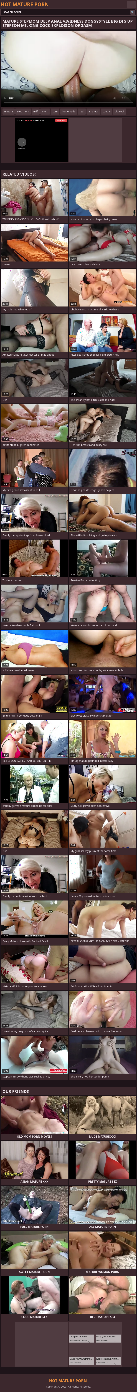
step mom (23, 111)
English (131, 4)
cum (54, 111)
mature (8, 111)
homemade (68, 111)
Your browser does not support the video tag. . (68, 69)
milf (35, 111)
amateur (93, 111)
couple (107, 111)
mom (45, 111)
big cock (119, 111)
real (82, 111)
